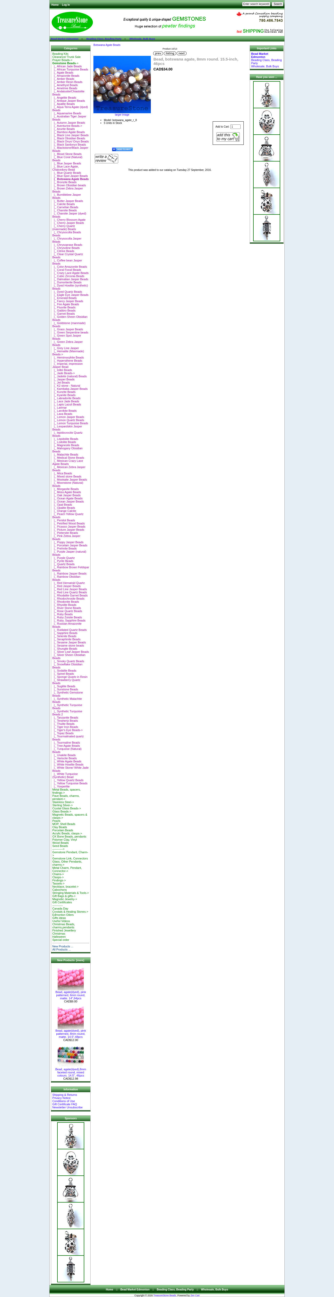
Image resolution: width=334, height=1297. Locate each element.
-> (65, 63)
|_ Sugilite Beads (63, 686)
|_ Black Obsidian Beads (68, 138)
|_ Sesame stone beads (68, 645)
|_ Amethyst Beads (65, 85)
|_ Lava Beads (62, 413)
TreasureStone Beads (164, 1295)
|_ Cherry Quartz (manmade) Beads (64, 227)
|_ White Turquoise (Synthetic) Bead (65, 775)
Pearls (56, 820)
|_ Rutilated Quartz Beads (69, 629)
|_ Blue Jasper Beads (66, 163)
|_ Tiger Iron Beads (65, 726)
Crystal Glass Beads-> (66, 808)
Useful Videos (61, 921)
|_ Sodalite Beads (64, 670)
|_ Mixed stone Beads (66, 476)
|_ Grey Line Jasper (65, 348)
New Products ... (62, 946)
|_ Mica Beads (62, 473)
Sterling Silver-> (62, 805)
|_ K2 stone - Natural (66, 385)
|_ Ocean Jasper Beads (68, 501)
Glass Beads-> (61, 811)
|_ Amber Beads (63, 78)
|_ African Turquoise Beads (70, 69)
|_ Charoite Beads (64, 210)
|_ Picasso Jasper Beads (68, 526)
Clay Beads (59, 827)
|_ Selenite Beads (64, 636)
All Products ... (61, 949)
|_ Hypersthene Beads (67, 360)
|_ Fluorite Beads (63, 307)
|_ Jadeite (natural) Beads (69, 376)
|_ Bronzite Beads (64, 182)
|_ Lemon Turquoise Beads (70, 423)
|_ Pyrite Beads (62, 561)
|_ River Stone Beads (66, 607)
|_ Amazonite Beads (65, 75)
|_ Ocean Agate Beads (67, 498)
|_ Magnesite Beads (65, 445)
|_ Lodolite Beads (64, 442)
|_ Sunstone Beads (65, 689)
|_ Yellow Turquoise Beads (69, 783)
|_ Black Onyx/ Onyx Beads (70, 141)
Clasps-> (58, 877)
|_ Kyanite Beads (63, 395)
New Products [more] (70, 960)
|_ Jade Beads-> (63, 373)
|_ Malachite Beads (65, 454)
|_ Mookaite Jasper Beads (69, 479)
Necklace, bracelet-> (65, 886)
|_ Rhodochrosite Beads (68, 598)
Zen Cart (195, 1295)
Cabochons (59, 889)
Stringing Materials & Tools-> (70, 892)
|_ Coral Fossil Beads (66, 269)
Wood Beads (60, 842)
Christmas (58, 933)
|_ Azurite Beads (63, 128)
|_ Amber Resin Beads (67, 81)
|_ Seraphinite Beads (66, 639)
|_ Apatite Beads (63, 103)
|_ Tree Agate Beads (66, 745)
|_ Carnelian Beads (65, 207)
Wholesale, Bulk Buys (142, 38)
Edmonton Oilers (63, 914)
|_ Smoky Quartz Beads (68, 661)
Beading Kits (60, 53)
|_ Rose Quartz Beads (67, 611)
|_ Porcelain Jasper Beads (69, 545)
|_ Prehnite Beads (64, 548)
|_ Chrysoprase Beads (67, 244)
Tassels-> (58, 883)
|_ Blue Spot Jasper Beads (70, 175)
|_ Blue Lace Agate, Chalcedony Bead (65, 168)
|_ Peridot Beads (63, 520)
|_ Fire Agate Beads (65, 304)
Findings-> (59, 880)
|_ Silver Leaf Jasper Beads (70, 651)
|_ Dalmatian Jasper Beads (70, 279)
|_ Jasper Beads (63, 379)
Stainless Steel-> (63, 802)
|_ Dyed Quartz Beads (67, 291)
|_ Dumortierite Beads (66, 282)
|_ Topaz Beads (63, 733)
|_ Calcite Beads (63, 204)
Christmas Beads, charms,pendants (63, 926)
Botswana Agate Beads (106, 45)
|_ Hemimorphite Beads (68, 357)
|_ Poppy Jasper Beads (68, 542)
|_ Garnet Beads (63, 313)
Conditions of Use (63, 1101)
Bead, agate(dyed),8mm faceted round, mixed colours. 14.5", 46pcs (70, 1071)
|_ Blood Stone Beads (66, 154)
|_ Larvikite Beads (64, 410)
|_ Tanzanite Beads (65, 717)
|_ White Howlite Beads (68, 764)
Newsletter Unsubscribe (67, 1107)
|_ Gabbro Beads (63, 310)
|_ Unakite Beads (64, 755)
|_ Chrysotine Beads (66, 247)
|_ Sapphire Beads (64, 633)
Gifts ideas (59, 917)
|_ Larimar (59, 407)
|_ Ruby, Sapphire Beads (68, 620)
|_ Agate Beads (62, 72)
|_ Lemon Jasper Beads (68, 417)
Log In (66, 4)
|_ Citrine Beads (63, 251)
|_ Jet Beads (61, 382)
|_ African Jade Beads (67, 66)
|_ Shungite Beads (64, 648)
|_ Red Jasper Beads (66, 586)
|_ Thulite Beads (63, 723)
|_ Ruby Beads (62, 614)
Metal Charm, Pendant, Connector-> (67, 869)
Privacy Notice (61, 1097)
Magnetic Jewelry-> (64, 899)
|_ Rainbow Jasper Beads (69, 573)
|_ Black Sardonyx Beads (69, 144)
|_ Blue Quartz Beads (66, 172)
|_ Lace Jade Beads (65, 401)
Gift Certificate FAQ (64, 1104)
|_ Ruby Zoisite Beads (67, 617)
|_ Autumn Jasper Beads (68, 122)
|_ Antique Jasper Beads (68, 100)
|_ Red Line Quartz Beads (69, 592)
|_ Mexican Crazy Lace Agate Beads (67, 462)
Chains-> (58, 874)
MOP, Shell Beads (63, 824)
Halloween (58, 936)
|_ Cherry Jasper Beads (68, 222)
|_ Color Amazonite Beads (69, 266)
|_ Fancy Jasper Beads (67, 301)
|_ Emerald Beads (64, 298)
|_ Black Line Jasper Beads (70, 135)
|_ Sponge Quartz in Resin (69, 676)
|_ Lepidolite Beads (65, 438)
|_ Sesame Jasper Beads (69, 642)
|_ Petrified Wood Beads (68, 523)
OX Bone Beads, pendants (69, 836)
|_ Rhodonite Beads (65, 601)
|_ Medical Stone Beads (68, 457)
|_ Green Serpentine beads (70, 332)
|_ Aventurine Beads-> (67, 125)
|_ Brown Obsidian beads (69, 185)
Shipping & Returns (64, 1094)
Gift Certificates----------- (62, 904)
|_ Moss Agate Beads (66, 492)
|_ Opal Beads (62, 504)
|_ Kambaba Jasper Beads (70, 388)
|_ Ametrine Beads (64, 88)
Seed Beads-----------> (60, 847)
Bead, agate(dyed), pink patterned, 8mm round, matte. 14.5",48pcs (71, 1032)
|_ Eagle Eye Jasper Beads (70, 294)
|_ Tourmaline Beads (66, 742)
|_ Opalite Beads (63, 507)
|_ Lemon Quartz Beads (68, 420)
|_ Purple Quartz (63, 557)
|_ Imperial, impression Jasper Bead (67, 365)
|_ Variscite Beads (64, 758)
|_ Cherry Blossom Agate (69, 219)
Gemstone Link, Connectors (70, 858)
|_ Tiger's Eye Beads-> (67, 730)
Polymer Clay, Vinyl (64, 839)
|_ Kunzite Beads (63, 391)
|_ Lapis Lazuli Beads (66, 404)
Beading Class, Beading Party (104, 38)
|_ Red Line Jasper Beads (69, 589)
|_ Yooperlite (60, 786)
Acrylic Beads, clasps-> (67, 833)
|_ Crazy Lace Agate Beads (70, 272)
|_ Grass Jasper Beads (67, 329)
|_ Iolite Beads (62, 370)
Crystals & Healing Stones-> (70, 911)
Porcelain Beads (62, 830)
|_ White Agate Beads (66, 761)
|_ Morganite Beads (65, 489)
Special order (60, 939)
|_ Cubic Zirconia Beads (68, 276)
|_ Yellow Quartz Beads (68, 780)
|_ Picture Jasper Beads (68, 529)
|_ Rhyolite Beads (64, 604)
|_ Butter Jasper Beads (67, 200)
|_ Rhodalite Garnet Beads (70, 595)
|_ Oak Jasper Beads (66, 495)
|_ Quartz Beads (63, 564)
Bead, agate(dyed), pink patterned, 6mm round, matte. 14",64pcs (71, 994)
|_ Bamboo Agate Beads (68, 132)
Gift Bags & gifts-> (63, 896)
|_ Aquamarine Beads (66, 113)
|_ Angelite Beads (64, 97)
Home (55, 4)
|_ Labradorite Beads (66, 398)
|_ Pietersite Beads (65, 532)
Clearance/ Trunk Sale (66, 56)
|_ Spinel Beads (63, 673)
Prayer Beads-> (62, 60)
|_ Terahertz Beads (65, 720)
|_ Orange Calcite (64, 510)
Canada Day (60, 908)
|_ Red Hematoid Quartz (68, 582)
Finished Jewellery (64, 930)
